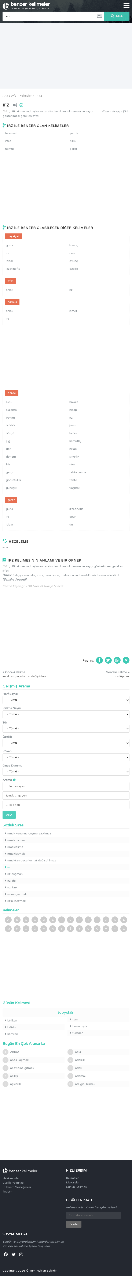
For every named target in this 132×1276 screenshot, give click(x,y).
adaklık (76, 1060)
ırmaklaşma (14, 847)
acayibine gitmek (18, 1068)
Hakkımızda (11, 1178)
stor (72, 464)
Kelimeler (26, 95)
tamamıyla (78, 1026)
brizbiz (10, 425)
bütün (10, 1027)
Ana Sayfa (9, 95)
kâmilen (11, 1034)
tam (74, 1019)
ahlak (9, 290)
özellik (73, 269)
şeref (73, 149)
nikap (73, 449)
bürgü (10, 433)
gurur (9, 245)
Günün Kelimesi (76, 1187)
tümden (76, 1033)
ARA (117, 16)
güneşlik (11, 488)
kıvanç (73, 245)
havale (73, 402)
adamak (76, 1076)
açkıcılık (12, 1084)
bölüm (10, 417)
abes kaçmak (16, 1060)
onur (72, 253)
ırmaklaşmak (15, 854)
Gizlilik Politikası (13, 1182)
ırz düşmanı (14, 874)
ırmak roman (15, 840)
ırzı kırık (11, 887)
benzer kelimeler (30, 5)
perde (74, 133)
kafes (73, 433)
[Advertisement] (66, 55)
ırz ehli (10, 881)
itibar (9, 261)
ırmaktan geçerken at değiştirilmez (30, 860)
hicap (73, 410)
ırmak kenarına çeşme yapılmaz (28, 833)
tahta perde (77, 472)
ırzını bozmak (15, 901)
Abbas (11, 1052)
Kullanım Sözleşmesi (17, 1187)
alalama (11, 410)
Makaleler (73, 1182)
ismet (73, 311)
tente (73, 480)
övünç (73, 261)
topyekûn (66, 1012)
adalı (74, 1068)
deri (8, 449)
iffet (8, 141)
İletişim (7, 1191)
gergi (9, 472)
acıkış (10, 1076)
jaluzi (72, 425)
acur (74, 1052)
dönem (11, 456)
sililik (73, 141)
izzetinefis (13, 269)
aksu (9, 402)
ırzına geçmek (16, 894)
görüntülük (13, 480)
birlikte (11, 1020)
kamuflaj (75, 441)
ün (71, 524)
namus (9, 149)
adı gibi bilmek (81, 1084)
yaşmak (74, 488)
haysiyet (11, 133)
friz (8, 464)
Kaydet (74, 1224)
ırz (40, 95)
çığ (8, 441)
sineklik (74, 456)
